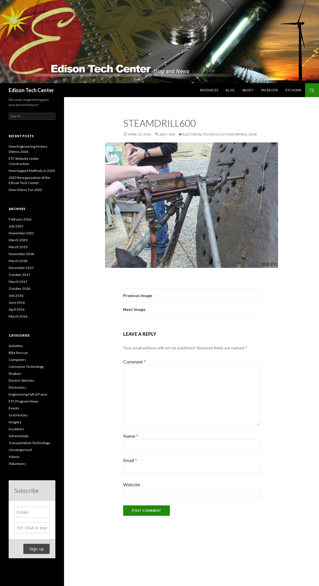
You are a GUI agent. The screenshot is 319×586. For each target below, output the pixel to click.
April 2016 (17, 309)
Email (130, 460)
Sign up (36, 548)
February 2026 (20, 219)
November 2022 (21, 233)
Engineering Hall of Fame (28, 394)
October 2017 (19, 274)
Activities (16, 346)
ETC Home (293, 90)
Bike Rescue (18, 353)
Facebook (269, 90)
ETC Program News (23, 401)
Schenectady (19, 436)
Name (130, 436)
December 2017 (21, 268)
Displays (15, 373)
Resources (209, 90)
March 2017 (18, 281)
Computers (17, 359)
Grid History (18, 415)
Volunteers (17, 463)
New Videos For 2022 (25, 190)
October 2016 (19, 288)
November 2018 (21, 254)
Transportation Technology (29, 443)
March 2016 (18, 316)
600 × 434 (167, 134)
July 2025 (16, 226)
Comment (134, 361)
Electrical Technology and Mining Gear (220, 134)
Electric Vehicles (21, 380)
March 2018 (18, 261)
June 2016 (17, 302)
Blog (230, 90)
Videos (14, 457)
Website (131, 484)
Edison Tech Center (31, 90)
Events (14, 408)
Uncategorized (20, 450)
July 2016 (16, 295)
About (248, 90)
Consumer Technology (26, 366)
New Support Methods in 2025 (32, 170)
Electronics (17, 387)
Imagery (15, 422)
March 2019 (18, 247)
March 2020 (18, 240)
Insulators (16, 429)
